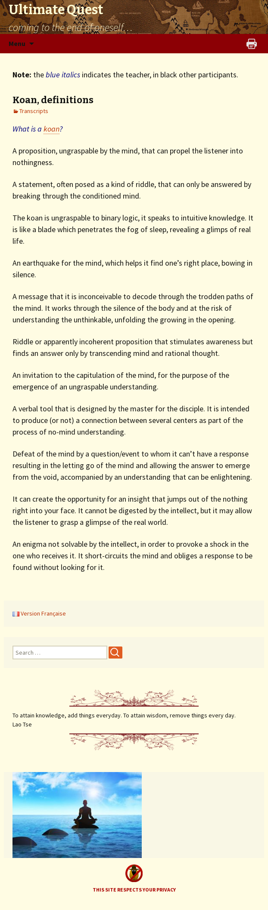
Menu (17, 43)
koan (51, 129)
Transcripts (33, 111)
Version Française (39, 613)
